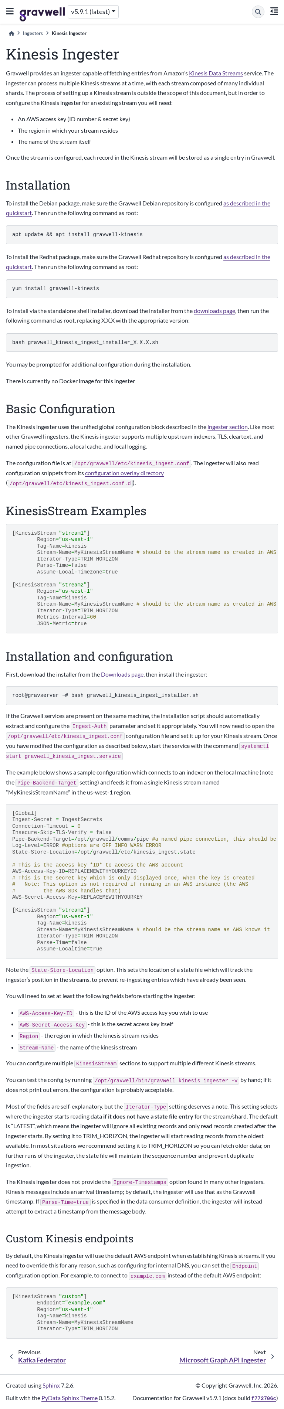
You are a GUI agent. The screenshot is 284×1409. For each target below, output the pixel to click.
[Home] (11, 33)
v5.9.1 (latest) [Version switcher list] (90, 12)
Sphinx (51, 1385)
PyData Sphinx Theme (69, 1397)
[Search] (258, 12)
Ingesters (33, 33)
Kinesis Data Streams (216, 72)
